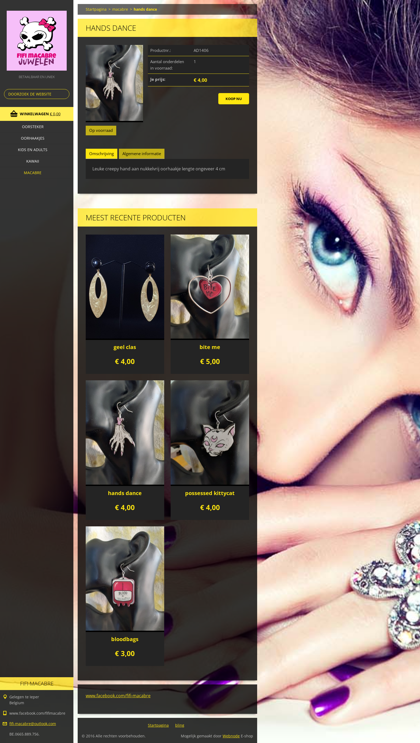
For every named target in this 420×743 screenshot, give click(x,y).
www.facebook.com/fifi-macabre (118, 696)
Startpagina (96, 9)
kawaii (32, 161)
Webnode (231, 735)
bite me (210, 347)
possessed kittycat (210, 493)
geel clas (125, 347)
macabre (33, 172)
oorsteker (33, 126)
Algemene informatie (141, 153)
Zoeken (64, 94)
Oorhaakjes (32, 138)
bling (179, 725)
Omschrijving (101, 153)
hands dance (125, 493)
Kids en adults (32, 149)
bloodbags (124, 639)
